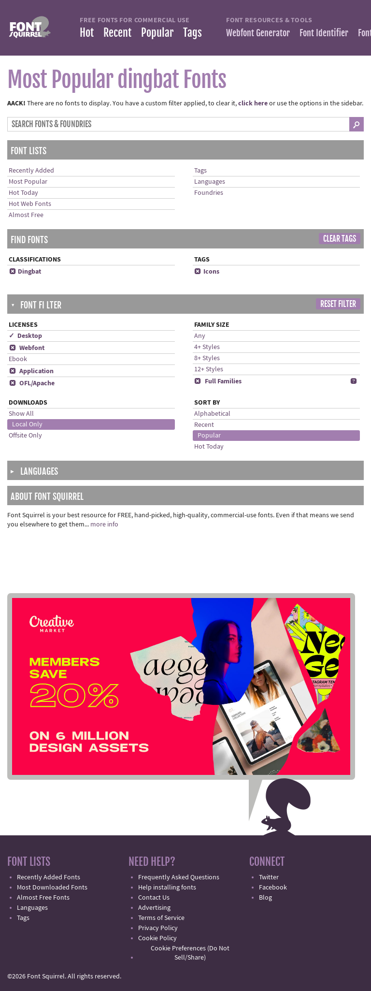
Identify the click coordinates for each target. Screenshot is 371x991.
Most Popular (28, 181)
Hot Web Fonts (30, 204)
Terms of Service (161, 918)
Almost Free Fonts (43, 897)
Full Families (218, 381)
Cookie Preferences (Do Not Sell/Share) (190, 953)
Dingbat (25, 272)
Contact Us (154, 897)
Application (31, 371)
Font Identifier (324, 33)
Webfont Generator (258, 33)
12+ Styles (208, 369)
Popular (157, 32)
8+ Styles (207, 358)
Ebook (18, 359)
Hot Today (23, 193)
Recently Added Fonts (48, 877)
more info (104, 524)
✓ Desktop (25, 336)
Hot (87, 32)
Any (199, 336)
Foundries (208, 193)
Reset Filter (338, 304)
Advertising (154, 908)
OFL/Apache (32, 383)
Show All (21, 413)
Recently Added (31, 170)
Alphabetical (212, 413)
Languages (209, 181)
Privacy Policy (158, 928)
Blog (265, 897)
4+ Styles (207, 347)
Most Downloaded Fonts (52, 887)
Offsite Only (25, 435)
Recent (117, 32)
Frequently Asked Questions (178, 877)
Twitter (269, 877)
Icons (206, 272)
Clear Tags (339, 239)
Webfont (26, 348)
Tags (192, 32)
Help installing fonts (167, 887)
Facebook (273, 887)
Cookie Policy (157, 938)
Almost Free (26, 215)
